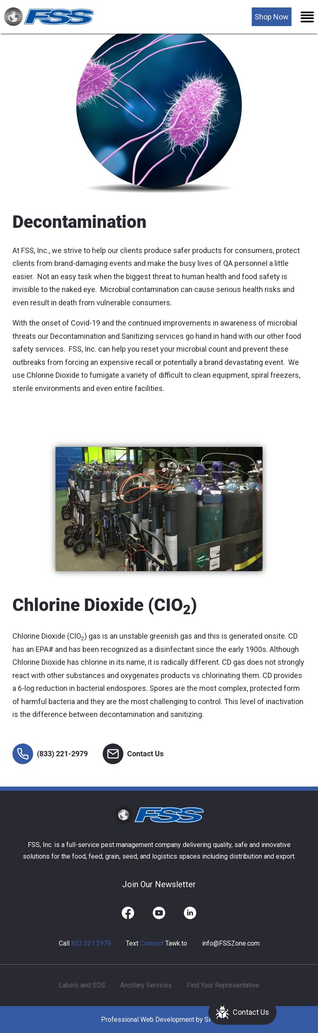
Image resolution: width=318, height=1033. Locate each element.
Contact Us (242, 1012)
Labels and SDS (82, 985)
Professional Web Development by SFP (159, 1019)
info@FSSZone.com (231, 943)
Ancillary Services (146, 985)
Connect (152, 943)
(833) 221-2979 (50, 753)
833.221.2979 (91, 943)
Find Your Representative (223, 985)
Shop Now (272, 16)
